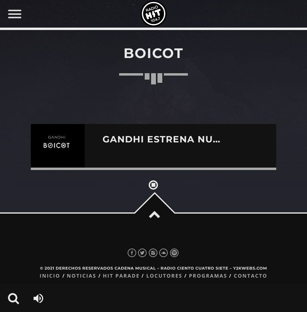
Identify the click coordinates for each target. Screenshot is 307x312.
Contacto (250, 275)
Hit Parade (121, 275)
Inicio (50, 275)
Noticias (81, 275)
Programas (208, 275)
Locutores (164, 275)
